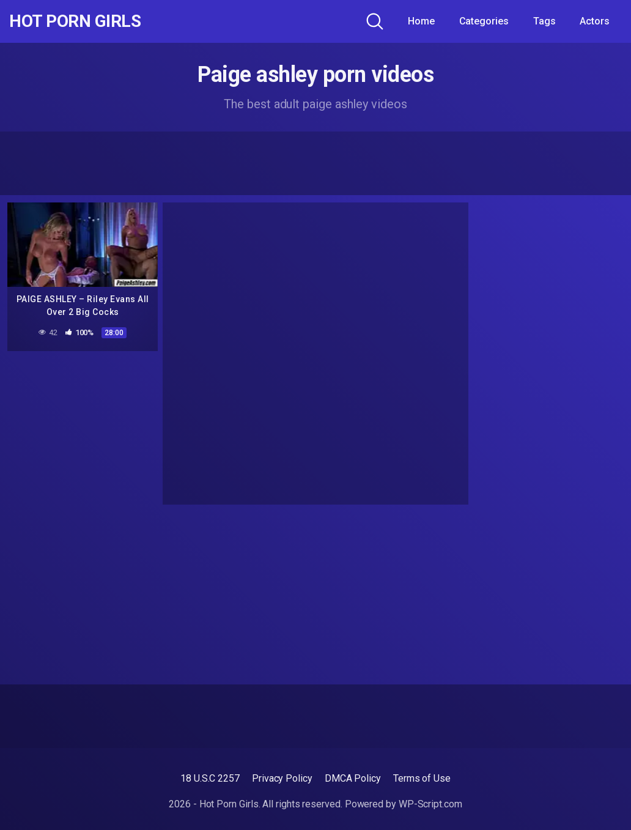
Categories (484, 21)
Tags (544, 21)
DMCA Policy (353, 778)
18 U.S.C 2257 (210, 778)
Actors (595, 21)
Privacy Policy (282, 778)
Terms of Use (422, 778)
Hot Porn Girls (75, 21)
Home (421, 21)
